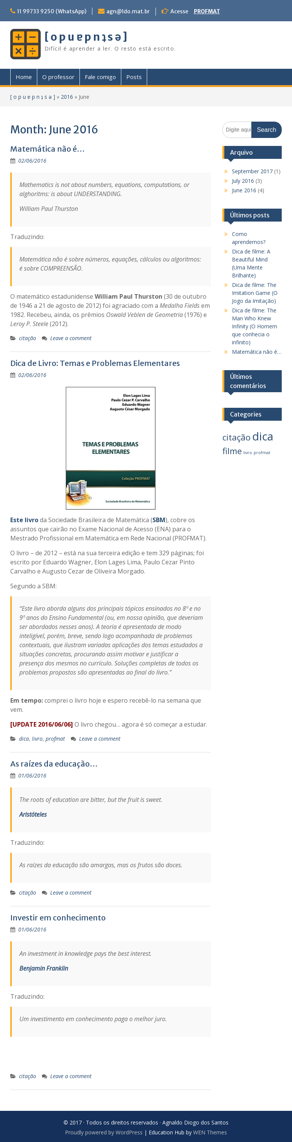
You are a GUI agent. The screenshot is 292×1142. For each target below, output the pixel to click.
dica (24, 738)
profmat (55, 738)
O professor (58, 77)
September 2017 (252, 171)
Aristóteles (33, 814)
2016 (67, 96)
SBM (158, 520)
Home (24, 77)
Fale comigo (100, 77)
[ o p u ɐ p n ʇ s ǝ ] (85, 37)
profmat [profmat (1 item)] (262, 452)
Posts (134, 77)
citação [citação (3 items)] (236, 437)
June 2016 (244, 190)
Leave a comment (71, 338)
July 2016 (243, 180)
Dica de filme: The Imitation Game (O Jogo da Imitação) (255, 292)
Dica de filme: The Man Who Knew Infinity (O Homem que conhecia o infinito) (254, 326)
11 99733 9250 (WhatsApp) (51, 11)
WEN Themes (210, 1132)
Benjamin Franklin (43, 968)
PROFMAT (207, 11)
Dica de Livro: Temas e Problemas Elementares (95, 363)
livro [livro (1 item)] (247, 452)
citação (27, 338)
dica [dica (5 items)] (262, 436)
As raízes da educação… (54, 763)
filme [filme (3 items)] (232, 451)
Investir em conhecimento (58, 917)
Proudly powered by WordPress (104, 1132)
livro (37, 738)
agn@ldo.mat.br (128, 11)
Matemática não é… (47, 149)
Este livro (24, 520)
